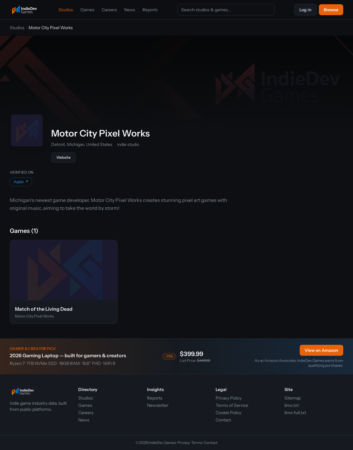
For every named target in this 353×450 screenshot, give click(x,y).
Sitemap (292, 398)
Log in (305, 9)
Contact (223, 420)
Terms (196, 442)
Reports (150, 9)
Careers (109, 9)
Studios (65, 9)
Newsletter (157, 405)
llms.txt (291, 405)
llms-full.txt (295, 412)
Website (63, 157)
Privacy (184, 442)
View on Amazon (321, 350)
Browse (331, 9)
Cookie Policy (228, 412)
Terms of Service (232, 405)
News (129, 9)
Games (87, 9)
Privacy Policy (229, 398)
